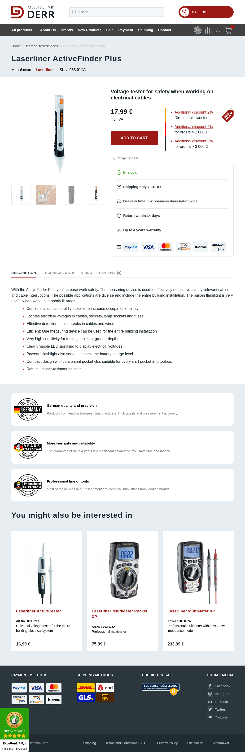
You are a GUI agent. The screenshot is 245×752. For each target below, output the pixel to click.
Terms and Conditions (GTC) (126, 743)
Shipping (145, 30)
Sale (110, 30)
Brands (67, 30)
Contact (164, 30)
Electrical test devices (41, 46)
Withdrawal (221, 743)
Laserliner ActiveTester (38, 611)
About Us (48, 30)
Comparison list (127, 158)
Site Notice (195, 743)
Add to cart (134, 138)
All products (21, 30)
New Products (89, 30)
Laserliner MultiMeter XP (191, 611)
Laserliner (45, 70)
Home (16, 46)
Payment (125, 30)
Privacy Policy (167, 743)
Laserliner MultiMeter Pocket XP (120, 614)
